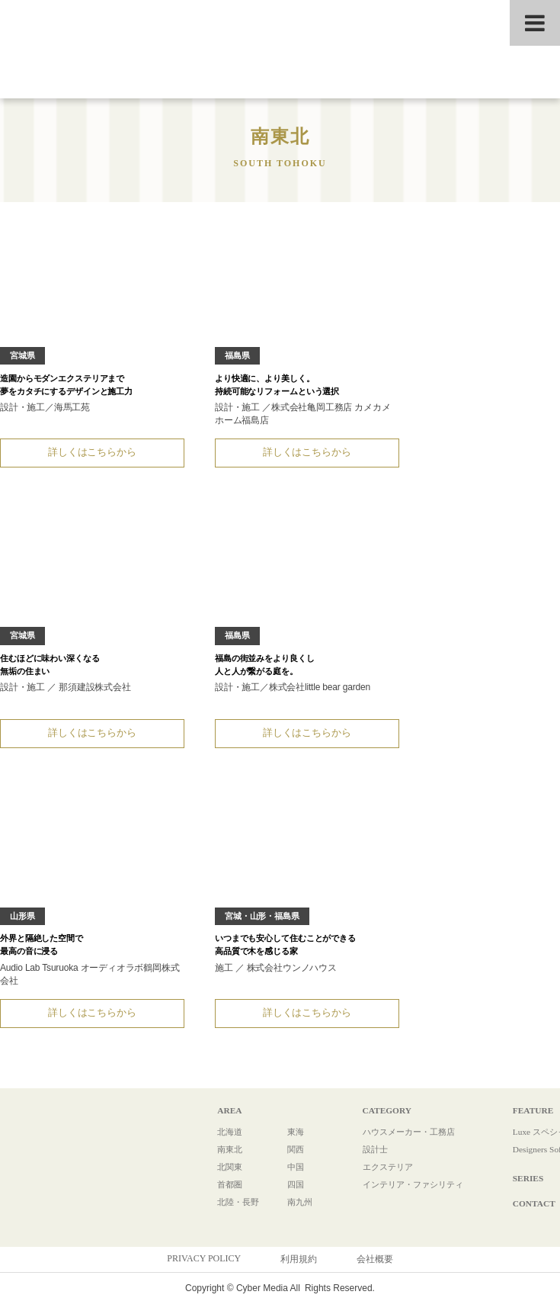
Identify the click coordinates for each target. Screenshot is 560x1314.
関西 (288, 1155)
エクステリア (377, 1173)
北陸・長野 (234, 1208)
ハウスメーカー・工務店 (400, 1137)
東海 (288, 1137)
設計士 (363, 1155)
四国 (288, 1190)
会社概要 (375, 1265)
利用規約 (298, 1265)
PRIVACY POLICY (204, 1264)
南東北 (224, 1155)
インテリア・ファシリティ (404, 1190)
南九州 (292, 1208)
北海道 (224, 1137)
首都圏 (224, 1190)
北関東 (224, 1173)
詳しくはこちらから (89, 453)
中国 (288, 1173)
